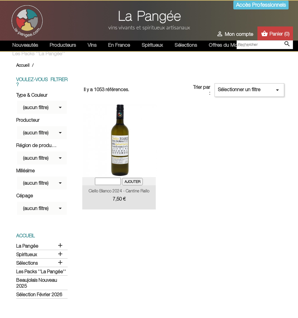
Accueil (25, 235)
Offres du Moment (229, 45)
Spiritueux (152, 45)
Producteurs (63, 45)
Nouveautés (25, 45)
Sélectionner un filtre (249, 90)
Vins (92, 45)
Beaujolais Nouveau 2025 (36, 283)
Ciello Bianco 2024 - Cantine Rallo (119, 190)
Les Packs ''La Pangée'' (38, 53)
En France (119, 45)
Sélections (186, 45)
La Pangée (27, 246)
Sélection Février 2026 (39, 294)
